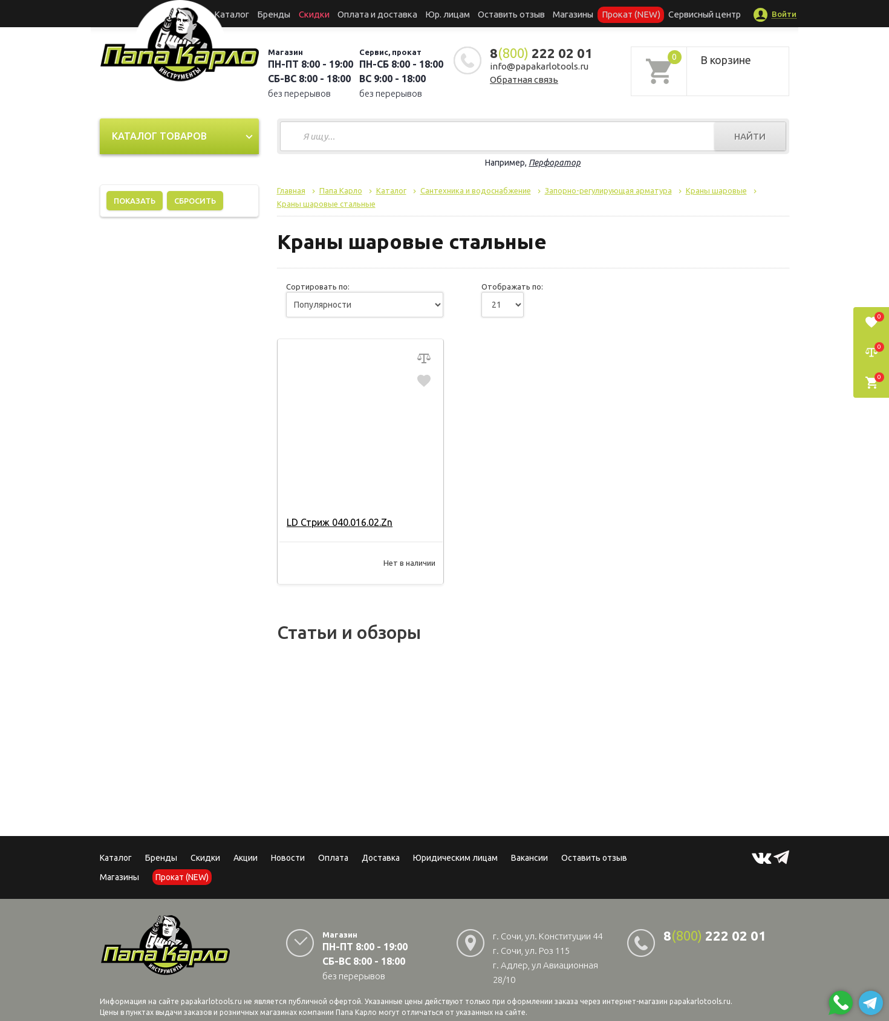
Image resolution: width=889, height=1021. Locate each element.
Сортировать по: (318, 286)
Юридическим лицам (455, 858)
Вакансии (529, 858)
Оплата (333, 858)
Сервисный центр (682, 13)
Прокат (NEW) (615, 13)
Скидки (205, 858)
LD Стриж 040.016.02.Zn (338, 522)
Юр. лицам (448, 13)
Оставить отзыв (507, 13)
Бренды (291, 13)
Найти (750, 136)
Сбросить (195, 200)
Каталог (254, 13)
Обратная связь (524, 79)
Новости (288, 858)
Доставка (381, 858)
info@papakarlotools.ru (539, 66)
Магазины (119, 877)
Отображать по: (512, 286)
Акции (245, 858)
